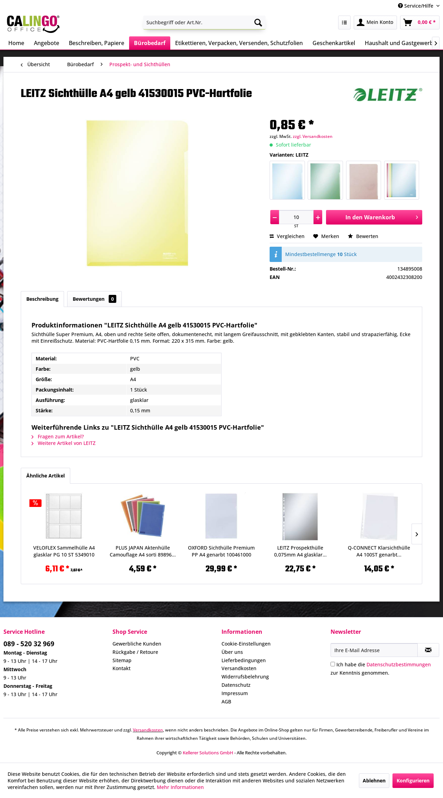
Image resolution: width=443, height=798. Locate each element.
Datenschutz (236, 685)
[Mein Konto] (375, 22)
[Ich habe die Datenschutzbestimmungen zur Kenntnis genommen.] (333, 664)
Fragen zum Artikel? (57, 436)
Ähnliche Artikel (45, 475)
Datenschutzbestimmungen (399, 664)
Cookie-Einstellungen (246, 643)
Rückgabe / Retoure (135, 652)
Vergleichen (287, 236)
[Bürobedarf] (149, 43)
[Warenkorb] (420, 22)
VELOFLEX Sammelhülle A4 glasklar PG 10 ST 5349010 (64, 551)
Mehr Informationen (180, 787)
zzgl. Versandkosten (313, 136)
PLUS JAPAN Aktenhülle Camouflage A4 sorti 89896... (143, 551)
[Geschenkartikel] (334, 43)
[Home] (16, 43)
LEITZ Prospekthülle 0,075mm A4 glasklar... (300, 551)
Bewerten (363, 236)
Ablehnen (374, 780)
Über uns (232, 652)
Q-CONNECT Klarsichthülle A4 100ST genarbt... (379, 551)
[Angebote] (46, 43)
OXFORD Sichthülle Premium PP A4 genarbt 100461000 (221, 551)
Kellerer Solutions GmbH (208, 752)
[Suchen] (258, 22)
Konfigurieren (413, 780)
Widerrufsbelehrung (245, 676)
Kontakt (121, 668)
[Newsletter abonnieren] (428, 650)
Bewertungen (94, 299)
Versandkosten (239, 668)
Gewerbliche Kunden (136, 643)
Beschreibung (42, 299)
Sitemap (122, 660)
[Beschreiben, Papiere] (96, 43)
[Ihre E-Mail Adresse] (374, 650)
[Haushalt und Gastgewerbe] (400, 43)
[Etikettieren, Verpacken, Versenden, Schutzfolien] (239, 43)
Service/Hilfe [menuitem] (416, 5)
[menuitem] (204, 22)
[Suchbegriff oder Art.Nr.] (204, 22)
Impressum (235, 693)
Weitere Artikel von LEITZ (63, 443)
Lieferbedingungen (244, 660)
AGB (226, 701)
